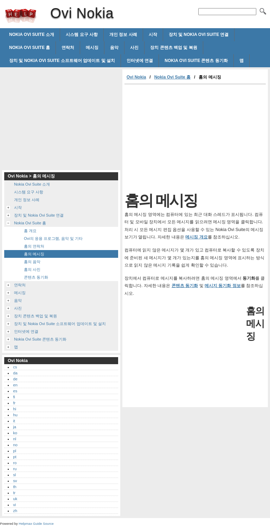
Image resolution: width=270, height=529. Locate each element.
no (15, 445)
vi (14, 505)
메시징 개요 (196, 237)
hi (14, 409)
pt (14, 457)
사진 (134, 47)
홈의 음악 (32, 262)
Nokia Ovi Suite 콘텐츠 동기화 (196, 60)
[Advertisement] (183, 137)
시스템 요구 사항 (82, 34)
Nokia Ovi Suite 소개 (31, 34)
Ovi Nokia (20, 16)
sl (14, 475)
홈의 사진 (32, 269)
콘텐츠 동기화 (185, 285)
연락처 (68, 47)
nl (14, 439)
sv (15, 481)
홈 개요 (30, 231)
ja (14, 427)
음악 (114, 47)
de (15, 379)
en (15, 385)
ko (15, 433)
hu (15, 415)
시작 (153, 34)
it (14, 421)
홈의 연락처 (34, 246)
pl (14, 451)
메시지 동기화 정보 (223, 285)
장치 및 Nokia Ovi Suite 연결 (199, 34)
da (15, 373)
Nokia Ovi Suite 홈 (29, 47)
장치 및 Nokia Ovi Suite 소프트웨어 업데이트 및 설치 (62, 60)
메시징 (92, 47)
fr (14, 403)
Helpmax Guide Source (36, 523)
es (15, 391)
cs (15, 367)
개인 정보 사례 (123, 34)
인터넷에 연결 (140, 60)
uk (15, 499)
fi (14, 397)
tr (14, 493)
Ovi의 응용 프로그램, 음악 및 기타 (53, 238)
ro (15, 463)
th (14, 487)
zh (15, 511)
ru (15, 469)
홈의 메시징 (34, 254)
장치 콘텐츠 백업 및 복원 (173, 47)
